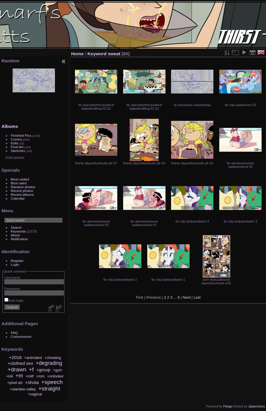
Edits (15, 143)
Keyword (97, 53)
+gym (57, 370)
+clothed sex (20, 363)
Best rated (19, 183)
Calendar (18, 198)
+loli (9, 376)
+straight (49, 388)
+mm (40, 376)
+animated (33, 357)
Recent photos (22, 191)
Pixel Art (17, 147)
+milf (30, 376)
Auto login (14, 300)
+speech (52, 382)
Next (186, 297)
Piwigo (227, 406)
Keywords (18, 231)
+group (43, 369)
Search (16, 227)
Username (12, 277)
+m (19, 376)
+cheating (52, 357)
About (15, 235)
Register (17, 261)
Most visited (20, 179)
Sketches (18, 151)
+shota (32, 382)
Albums (9, 126)
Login (15, 264)
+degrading (49, 363)
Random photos (23, 187)
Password (12, 288)
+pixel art (14, 382)
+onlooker (55, 376)
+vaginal (35, 394)
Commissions (21, 336)
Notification (19, 239)
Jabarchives (256, 406)
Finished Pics (21, 135)
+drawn (17, 369)
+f (31, 369)
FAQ (14, 333)
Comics (16, 139)
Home (77, 53)
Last (196, 297)
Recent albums (22, 194)
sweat (114, 53)
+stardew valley (23, 389)
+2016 (15, 357)
